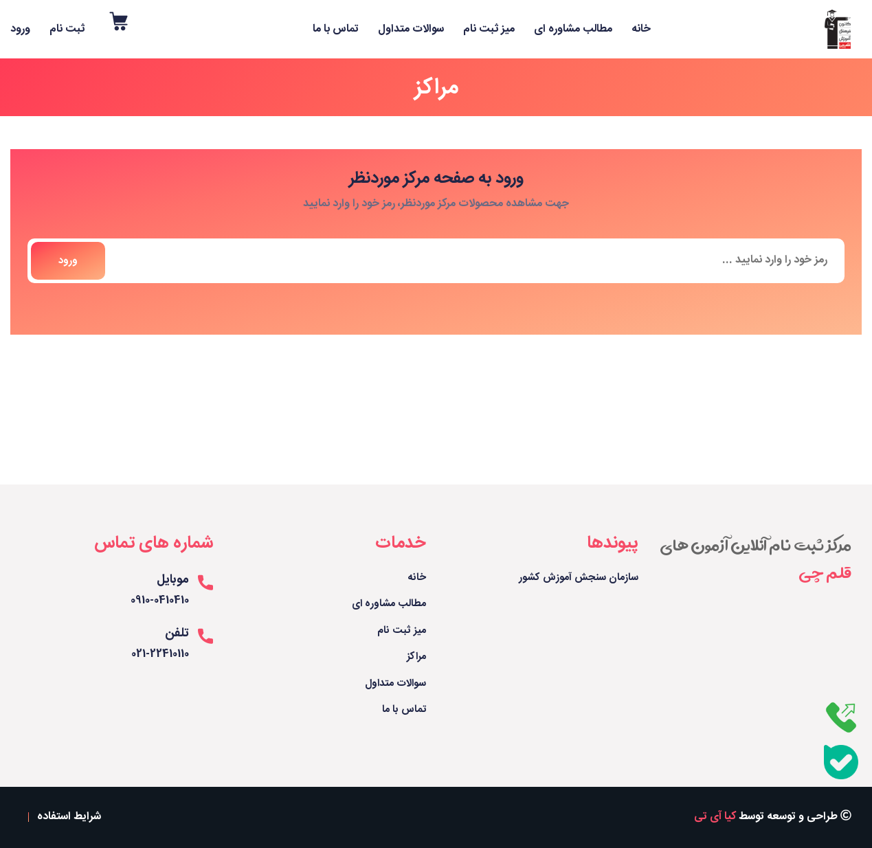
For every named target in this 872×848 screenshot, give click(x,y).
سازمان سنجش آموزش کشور (578, 578)
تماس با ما (336, 29)
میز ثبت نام (489, 29)
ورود (20, 29)
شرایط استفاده (69, 817)
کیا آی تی (715, 816)
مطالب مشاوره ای (573, 29)
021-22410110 (160, 654)
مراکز (416, 657)
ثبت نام (67, 29)
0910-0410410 (160, 601)
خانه (641, 29)
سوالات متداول (411, 29)
